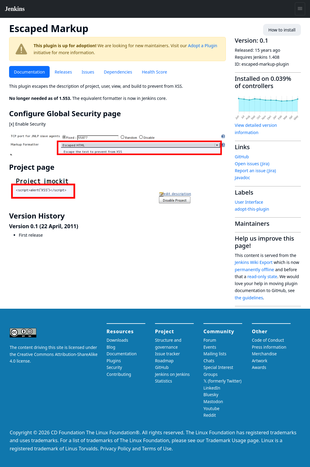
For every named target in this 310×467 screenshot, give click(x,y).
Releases (63, 72)
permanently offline (254, 269)
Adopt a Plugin (202, 45)
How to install (282, 30)
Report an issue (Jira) (255, 170)
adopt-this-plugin (252, 209)
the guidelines (249, 298)
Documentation (29, 72)
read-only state (262, 276)
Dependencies (118, 72)
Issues (88, 72)
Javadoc (242, 177)
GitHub (242, 157)
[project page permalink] (58, 167)
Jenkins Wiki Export (254, 262)
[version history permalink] (69, 215)
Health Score (154, 72)
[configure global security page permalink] (125, 113)
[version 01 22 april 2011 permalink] (81, 226)
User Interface (249, 202)
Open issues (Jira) (252, 163)
